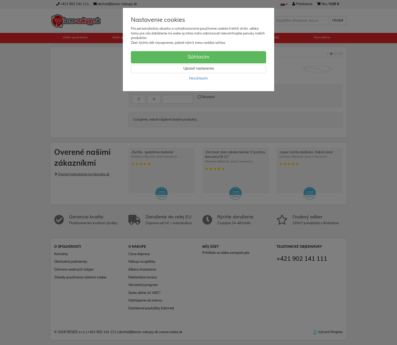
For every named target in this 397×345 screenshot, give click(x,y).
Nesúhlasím (198, 79)
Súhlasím (198, 57)
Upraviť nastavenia (198, 69)
